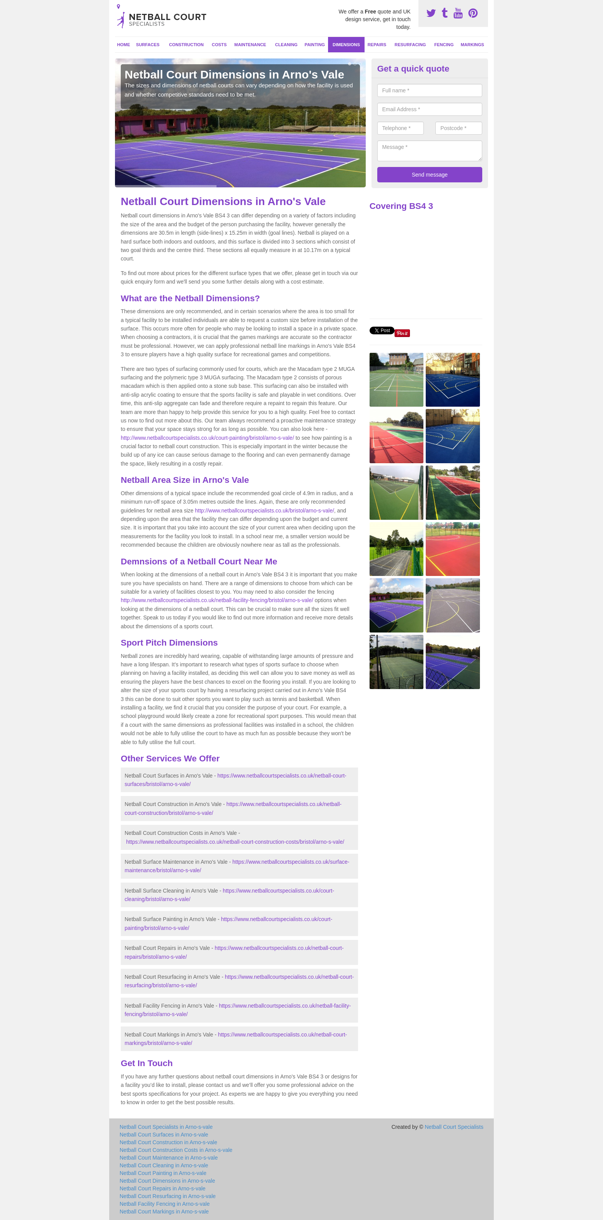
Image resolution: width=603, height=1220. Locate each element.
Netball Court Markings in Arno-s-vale (164, 1211)
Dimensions (346, 44)
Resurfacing (410, 44)
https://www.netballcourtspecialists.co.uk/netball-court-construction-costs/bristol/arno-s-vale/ (235, 842)
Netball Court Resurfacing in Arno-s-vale (168, 1196)
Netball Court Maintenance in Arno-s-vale (169, 1158)
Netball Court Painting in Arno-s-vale (163, 1173)
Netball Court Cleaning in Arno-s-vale (164, 1165)
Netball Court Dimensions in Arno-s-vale (167, 1181)
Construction (186, 44)
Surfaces (148, 44)
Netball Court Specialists (454, 1127)
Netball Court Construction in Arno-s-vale (168, 1142)
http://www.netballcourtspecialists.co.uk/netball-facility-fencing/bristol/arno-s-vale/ (217, 600)
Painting (315, 44)
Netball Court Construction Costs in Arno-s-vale (176, 1150)
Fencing (443, 44)
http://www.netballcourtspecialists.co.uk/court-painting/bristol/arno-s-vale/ (207, 438)
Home (123, 44)
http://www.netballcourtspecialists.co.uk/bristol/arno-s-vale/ (264, 510)
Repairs (377, 44)
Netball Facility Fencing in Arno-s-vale (165, 1204)
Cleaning (286, 44)
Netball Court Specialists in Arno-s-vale (166, 1127)
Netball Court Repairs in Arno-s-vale (162, 1188)
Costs (219, 44)
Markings (472, 44)
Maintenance (250, 44)
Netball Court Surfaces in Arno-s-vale (164, 1135)
